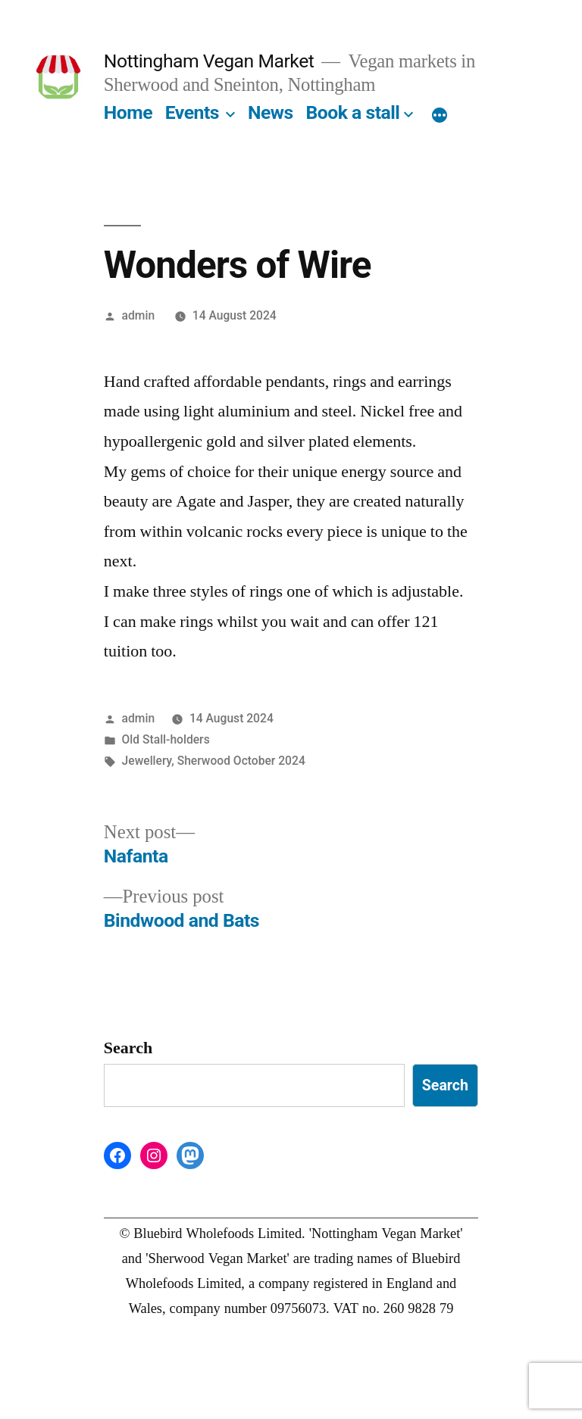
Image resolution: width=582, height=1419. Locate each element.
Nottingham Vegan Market (209, 61)
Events (192, 112)
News (270, 112)
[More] (439, 116)
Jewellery (147, 760)
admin (138, 315)
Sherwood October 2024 (241, 760)
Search (128, 1048)
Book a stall (352, 112)
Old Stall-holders (166, 739)
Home (128, 112)
